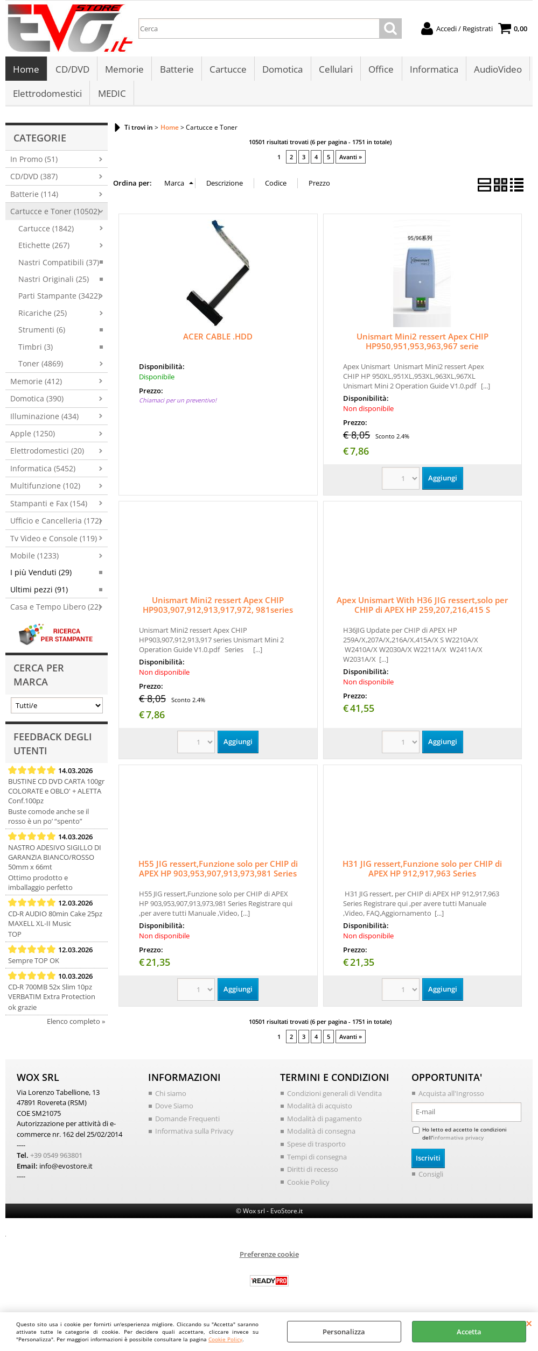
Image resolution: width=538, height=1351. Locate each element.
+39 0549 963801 (56, 1161)
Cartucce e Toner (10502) (55, 217)
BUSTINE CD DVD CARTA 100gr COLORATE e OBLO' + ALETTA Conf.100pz (56, 796)
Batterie (176, 71)
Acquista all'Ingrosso (451, 1099)
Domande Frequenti (187, 1124)
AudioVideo (496, 71)
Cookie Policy (225, 1339)
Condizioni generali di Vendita (334, 1099)
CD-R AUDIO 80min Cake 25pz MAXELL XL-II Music (55, 924)
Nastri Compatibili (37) (58, 268)
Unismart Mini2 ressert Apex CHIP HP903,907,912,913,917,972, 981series (218, 610)
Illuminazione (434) (44, 422)
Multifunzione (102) (45, 491)
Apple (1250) (32, 439)
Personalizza (344, 1331)
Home (26, 71)
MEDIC (111, 97)
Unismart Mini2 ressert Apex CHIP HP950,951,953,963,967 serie (422, 347)
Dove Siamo (174, 1111)
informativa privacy (458, 1143)
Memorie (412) (36, 387)
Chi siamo (170, 1099)
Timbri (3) (35, 353)
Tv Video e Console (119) (53, 544)
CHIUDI (529, 1323)
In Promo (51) (34, 165)
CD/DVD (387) (34, 182)
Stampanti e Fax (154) (48, 509)
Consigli (430, 1179)
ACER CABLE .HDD (218, 342)
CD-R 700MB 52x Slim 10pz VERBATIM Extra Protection (51, 997)
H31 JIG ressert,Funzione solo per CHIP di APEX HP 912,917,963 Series (422, 874)
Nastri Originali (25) (53, 285)
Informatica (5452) (42, 474)
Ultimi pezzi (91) (39, 595)
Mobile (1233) (34, 561)
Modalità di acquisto (319, 1111)
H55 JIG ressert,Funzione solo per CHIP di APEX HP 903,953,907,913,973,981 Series (218, 874)
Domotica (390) (37, 404)
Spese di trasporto (316, 1150)
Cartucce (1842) (46, 234)
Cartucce (227, 71)
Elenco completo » (76, 1027)
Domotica (281, 71)
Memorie (123, 71)
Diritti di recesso (312, 1175)
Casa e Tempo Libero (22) (55, 612)
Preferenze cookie (269, 1260)
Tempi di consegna (317, 1162)
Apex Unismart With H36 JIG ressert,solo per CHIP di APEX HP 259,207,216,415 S (422, 610)
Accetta (469, 1331)
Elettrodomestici (47, 97)
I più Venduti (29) (41, 579)
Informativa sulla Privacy (194, 1137)
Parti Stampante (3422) (59, 302)
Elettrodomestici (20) (47, 456)
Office (379, 71)
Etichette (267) (43, 251)
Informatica (432, 71)
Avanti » (350, 163)
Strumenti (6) (41, 335)
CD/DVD (72, 71)
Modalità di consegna (321, 1137)
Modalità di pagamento (324, 1124)
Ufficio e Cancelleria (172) (55, 526)
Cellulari (334, 71)
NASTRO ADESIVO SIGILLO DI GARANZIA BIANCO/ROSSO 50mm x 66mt (54, 863)
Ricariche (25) (42, 319)
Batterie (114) (34, 200)
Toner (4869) (40, 369)
